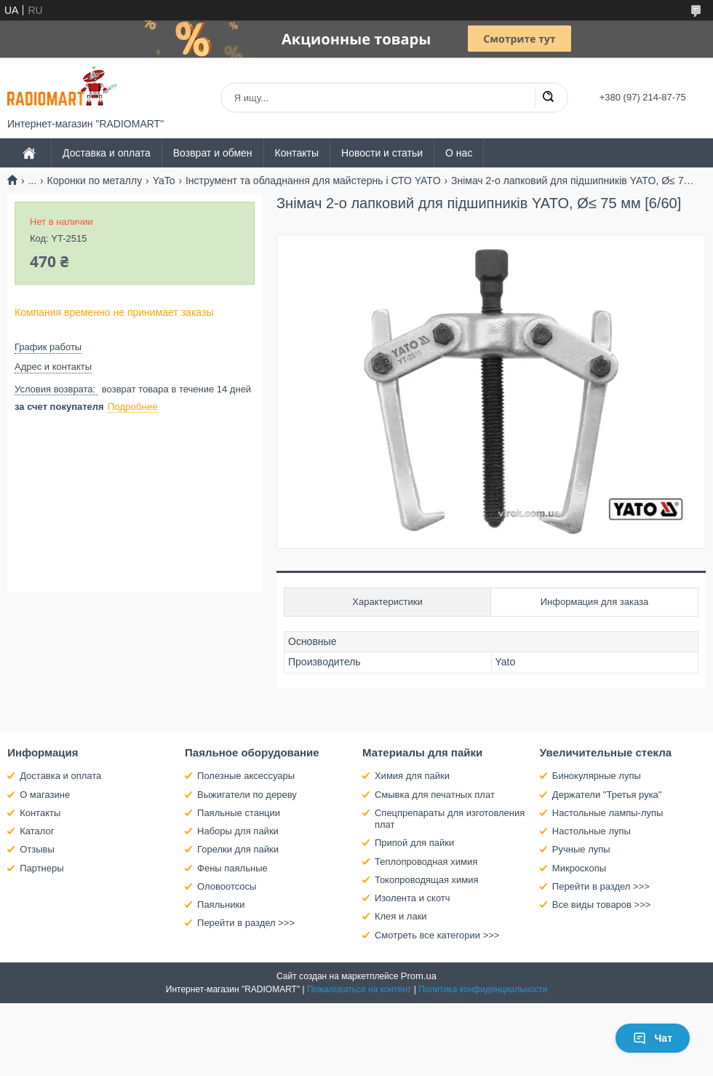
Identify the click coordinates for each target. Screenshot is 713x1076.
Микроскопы (579, 868)
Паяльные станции (238, 812)
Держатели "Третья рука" (607, 794)
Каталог (37, 831)
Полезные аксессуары (246, 775)
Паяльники (220, 904)
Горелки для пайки (238, 849)
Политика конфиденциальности (482, 989)
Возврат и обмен (212, 153)
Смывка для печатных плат (435, 794)
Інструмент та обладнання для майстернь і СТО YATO (313, 180)
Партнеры (41, 868)
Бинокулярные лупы (596, 775)
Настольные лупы (591, 831)
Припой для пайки (414, 842)
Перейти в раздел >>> (246, 922)
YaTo (164, 180)
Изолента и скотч (412, 898)
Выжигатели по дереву (247, 794)
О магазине (45, 794)
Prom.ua (419, 975)
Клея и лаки (401, 916)
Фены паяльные (232, 868)
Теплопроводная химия (426, 861)
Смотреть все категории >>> (437, 935)
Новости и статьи (382, 153)
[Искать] (548, 97)
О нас (458, 153)
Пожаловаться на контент (359, 989)
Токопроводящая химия (427, 879)
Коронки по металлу (95, 180)
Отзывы (37, 849)
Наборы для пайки (238, 831)
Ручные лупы (581, 849)
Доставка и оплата (107, 153)
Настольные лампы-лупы (608, 812)
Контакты (297, 153)
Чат (652, 1038)
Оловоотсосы (226, 886)
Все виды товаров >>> (601, 904)
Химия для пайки (412, 775)
